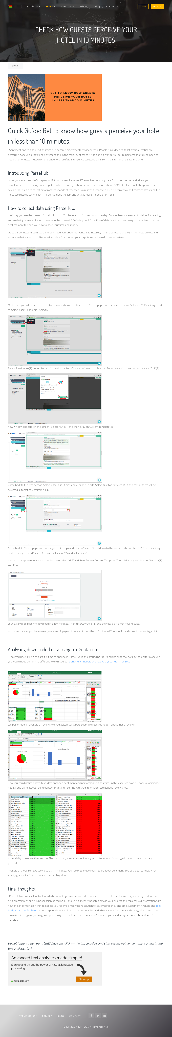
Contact (112, 6)
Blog (97, 6)
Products (33, 6)
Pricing (84, 6)
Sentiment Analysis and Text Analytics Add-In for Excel (100, 661)
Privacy (47, 1015)
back (15, 66)
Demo (50, 6)
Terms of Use (28, 1015)
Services (67, 6)
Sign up (157, 6)
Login (143, 6)
